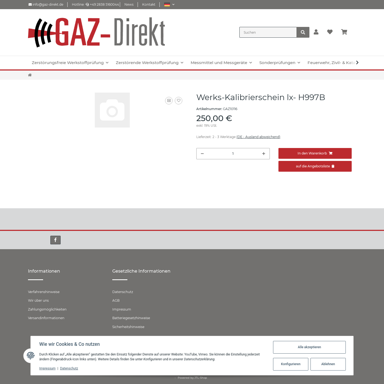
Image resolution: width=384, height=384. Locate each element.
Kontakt (148, 4)
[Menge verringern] (202, 153)
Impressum (121, 309)
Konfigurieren (290, 364)
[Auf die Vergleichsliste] (169, 100)
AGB (116, 300)
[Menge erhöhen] (264, 153)
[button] (169, 4)
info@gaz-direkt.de (46, 4)
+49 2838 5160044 (102, 4)
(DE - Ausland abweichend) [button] (258, 137)
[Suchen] (268, 32)
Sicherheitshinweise (128, 327)
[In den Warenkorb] (315, 153)
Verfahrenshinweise (44, 292)
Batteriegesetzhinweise (131, 318)
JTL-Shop (200, 377)
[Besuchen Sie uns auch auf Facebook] (55, 240)
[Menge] (233, 153)
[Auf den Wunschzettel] (178, 100)
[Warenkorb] (346, 32)
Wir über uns (38, 300)
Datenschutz (122, 292)
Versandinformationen (46, 318)
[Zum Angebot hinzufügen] (315, 166)
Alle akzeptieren (309, 347)
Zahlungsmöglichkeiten (47, 309)
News (129, 4)
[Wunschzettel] (330, 32)
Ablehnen (328, 364)
